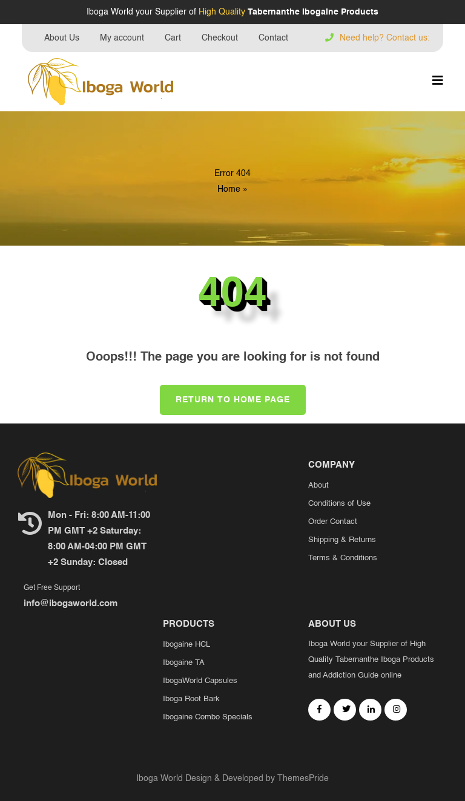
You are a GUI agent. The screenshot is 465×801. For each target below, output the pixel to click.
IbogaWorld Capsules (200, 681)
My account (122, 38)
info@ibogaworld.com (70, 603)
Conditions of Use (339, 504)
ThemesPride (302, 778)
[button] (437, 82)
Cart (173, 38)
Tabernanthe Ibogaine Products (313, 12)
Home (228, 189)
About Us (61, 38)
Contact (273, 38)
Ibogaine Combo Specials (207, 717)
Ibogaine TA (184, 663)
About (318, 485)
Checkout (220, 38)
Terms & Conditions (342, 558)
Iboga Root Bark (191, 699)
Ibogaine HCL (186, 645)
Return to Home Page (225, 394)
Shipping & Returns (342, 540)
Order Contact (332, 522)
